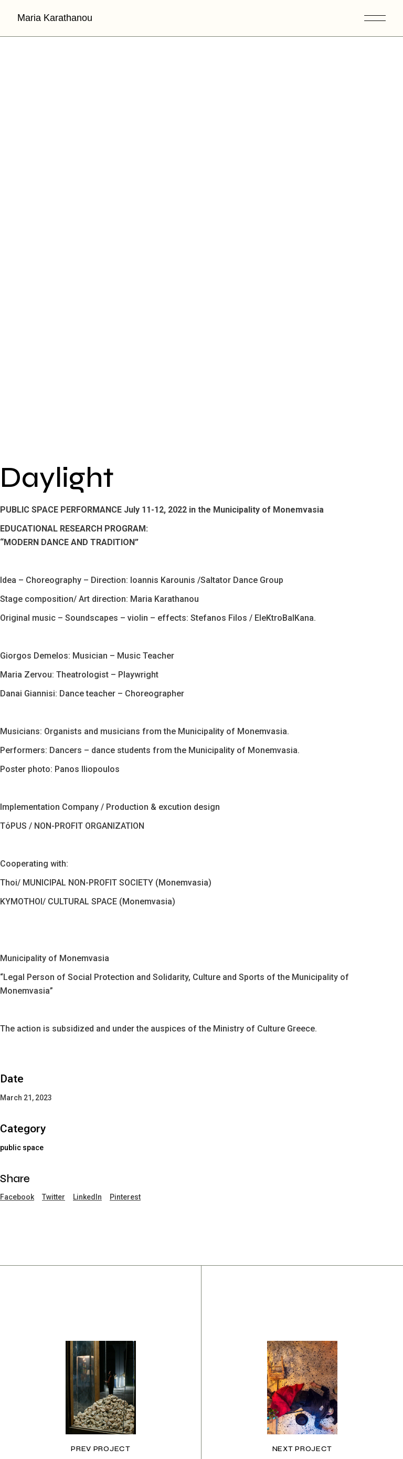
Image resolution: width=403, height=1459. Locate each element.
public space (22, 1065)
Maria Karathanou (54, 18)
